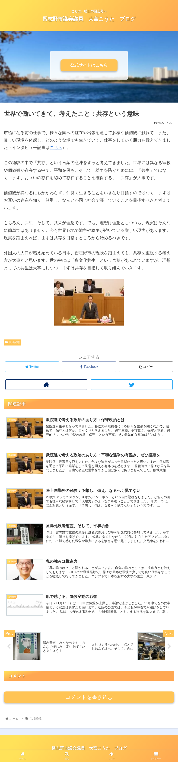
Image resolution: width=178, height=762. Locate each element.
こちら (56, 147)
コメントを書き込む (89, 697)
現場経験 (12, 342)
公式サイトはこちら (89, 65)
